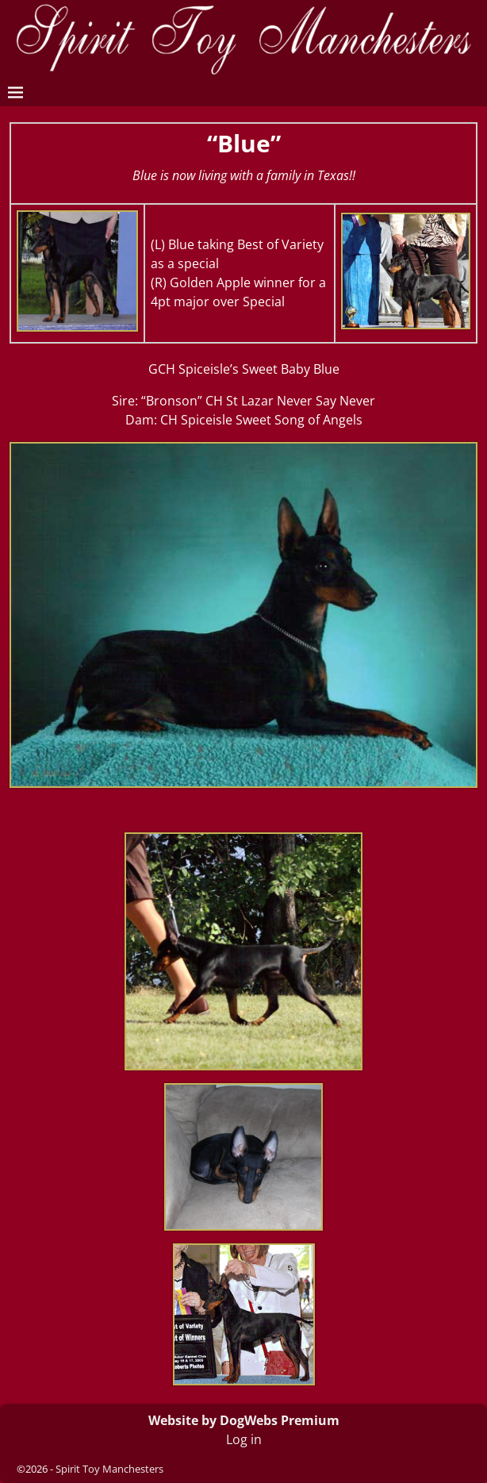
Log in (244, 1439)
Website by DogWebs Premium (243, 1420)
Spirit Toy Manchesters (109, 1469)
